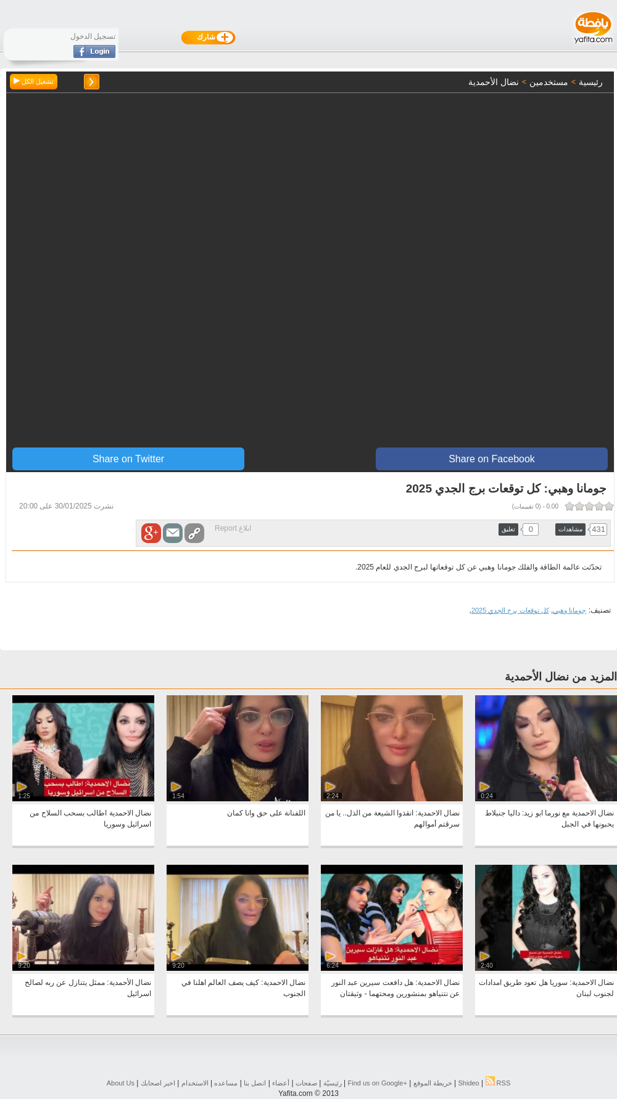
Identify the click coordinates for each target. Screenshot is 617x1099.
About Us (121, 1083)
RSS (498, 1083)
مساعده (226, 1083)
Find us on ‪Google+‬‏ (377, 1083)
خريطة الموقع (432, 1083)
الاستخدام (195, 1083)
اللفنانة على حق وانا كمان (266, 813)
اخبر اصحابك (158, 1083)
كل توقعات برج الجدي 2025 (510, 610)
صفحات (306, 1083)
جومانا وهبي (569, 610)
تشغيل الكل (34, 81)
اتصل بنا (255, 1083)
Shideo (468, 1083)
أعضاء (280, 1083)
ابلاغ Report (233, 528)
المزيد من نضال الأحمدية (561, 677)
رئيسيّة (332, 1083)
